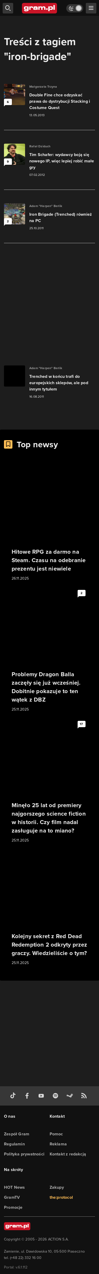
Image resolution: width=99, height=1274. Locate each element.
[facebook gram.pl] (28, 1096)
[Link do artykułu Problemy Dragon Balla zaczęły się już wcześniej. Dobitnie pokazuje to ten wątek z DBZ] (50, 650)
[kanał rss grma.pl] (85, 1096)
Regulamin (14, 1144)
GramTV (12, 1197)
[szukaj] (8, 8)
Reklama (58, 1144)
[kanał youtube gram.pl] (42, 1096)
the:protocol (61, 1197)
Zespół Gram (16, 1134)
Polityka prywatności (24, 1154)
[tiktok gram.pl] (14, 1096)
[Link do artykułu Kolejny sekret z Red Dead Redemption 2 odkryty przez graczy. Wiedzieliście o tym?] (50, 908)
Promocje (13, 1207)
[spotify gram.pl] (56, 1096)
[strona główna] (40, 8)
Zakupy (57, 1187)
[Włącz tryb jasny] (74, 8)
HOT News (14, 1187)
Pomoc (56, 1134)
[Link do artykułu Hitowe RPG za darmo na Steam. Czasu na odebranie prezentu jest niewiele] (50, 523)
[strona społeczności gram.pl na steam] (71, 1096)
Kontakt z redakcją (68, 1154)
